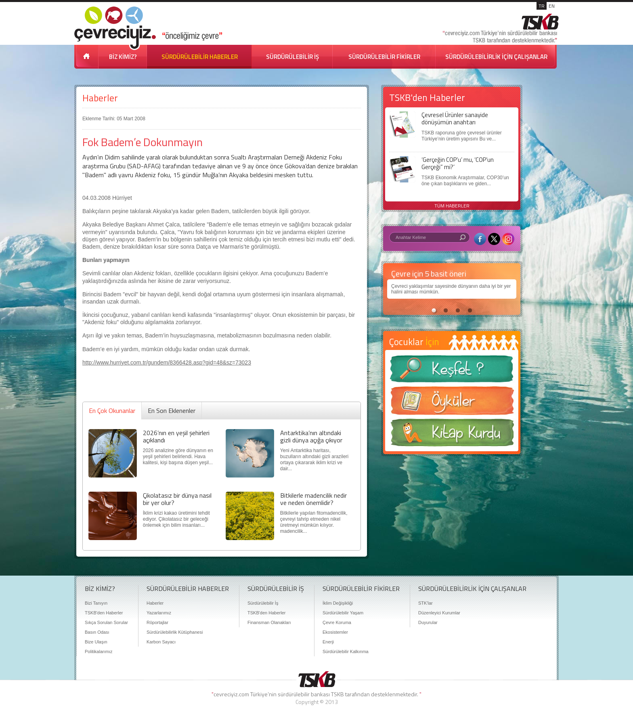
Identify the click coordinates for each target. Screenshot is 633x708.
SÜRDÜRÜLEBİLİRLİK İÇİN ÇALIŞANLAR (496, 56)
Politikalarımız (98, 651)
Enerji (328, 641)
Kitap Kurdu (451, 435)
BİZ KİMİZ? (123, 56)
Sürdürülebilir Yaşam (343, 612)
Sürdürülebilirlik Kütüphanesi (175, 632)
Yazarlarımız (159, 612)
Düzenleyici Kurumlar (439, 612)
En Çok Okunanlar (112, 410)
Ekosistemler (335, 632)
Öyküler (451, 403)
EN (552, 6)
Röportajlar (157, 622)
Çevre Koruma (337, 622)
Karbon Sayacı (161, 641)
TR (542, 6)
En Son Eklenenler (171, 410)
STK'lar (425, 603)
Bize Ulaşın (96, 641)
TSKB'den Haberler (104, 612)
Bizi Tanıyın (96, 603)
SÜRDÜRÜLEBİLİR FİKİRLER (384, 56)
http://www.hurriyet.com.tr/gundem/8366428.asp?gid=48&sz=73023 (166, 362)
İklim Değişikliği (338, 603)
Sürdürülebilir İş (262, 603)
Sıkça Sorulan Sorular (106, 622)
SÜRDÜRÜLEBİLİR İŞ (292, 56)
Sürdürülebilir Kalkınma (346, 651)
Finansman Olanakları (269, 622)
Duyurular (428, 622)
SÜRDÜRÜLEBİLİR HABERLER (199, 56)
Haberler (100, 98)
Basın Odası (97, 632)
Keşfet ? (451, 371)
